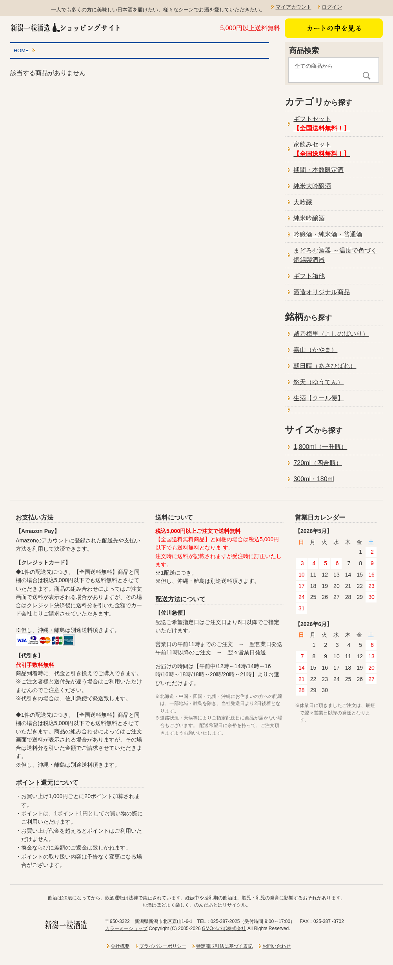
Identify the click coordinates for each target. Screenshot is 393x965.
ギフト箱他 (309, 276)
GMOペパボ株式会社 (224, 928)
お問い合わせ (276, 946)
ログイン (332, 7)
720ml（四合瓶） (317, 463)
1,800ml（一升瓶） (320, 446)
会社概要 (120, 946)
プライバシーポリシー (162, 946)
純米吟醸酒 (309, 218)
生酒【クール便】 (318, 398)
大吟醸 (302, 202)
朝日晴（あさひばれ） (324, 366)
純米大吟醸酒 (312, 186)
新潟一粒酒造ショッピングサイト (66, 27)
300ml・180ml (313, 479)
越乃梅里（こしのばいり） (331, 333)
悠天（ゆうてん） (318, 382)
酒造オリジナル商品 (321, 292)
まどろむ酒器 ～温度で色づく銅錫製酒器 (335, 255)
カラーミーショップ (126, 928)
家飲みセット (321, 149)
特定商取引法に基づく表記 (224, 946)
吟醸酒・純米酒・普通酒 (327, 234)
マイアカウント (293, 7)
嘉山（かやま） (315, 349)
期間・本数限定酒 (318, 170)
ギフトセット (321, 123)
